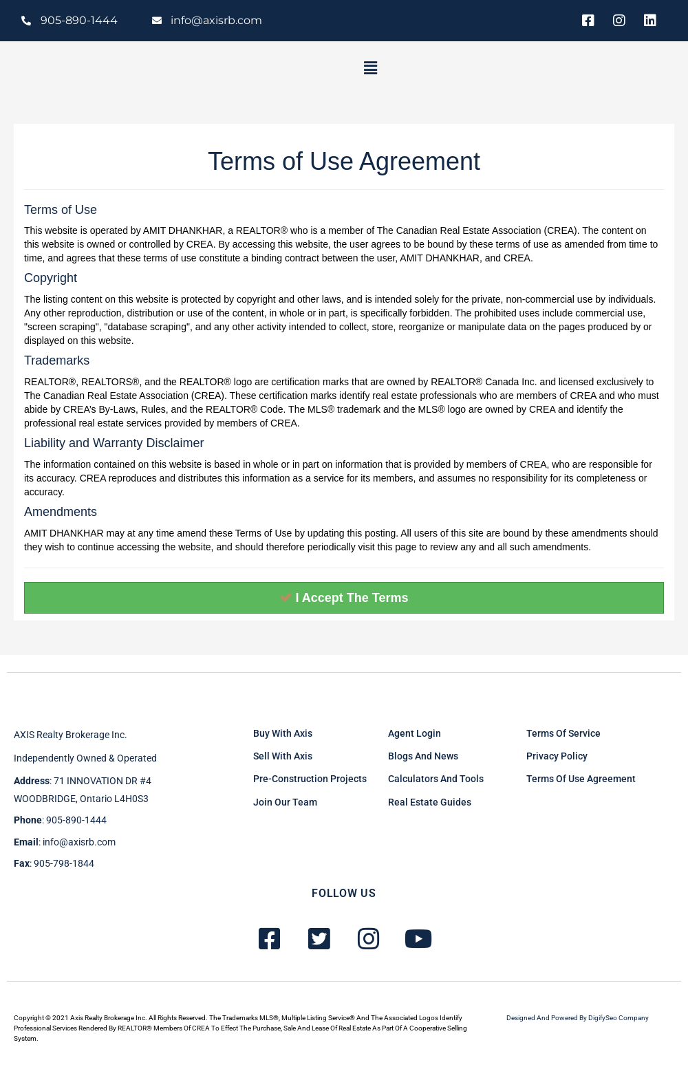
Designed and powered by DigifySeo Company (577, 1018)
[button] (370, 68)
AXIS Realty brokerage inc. (70, 734)
